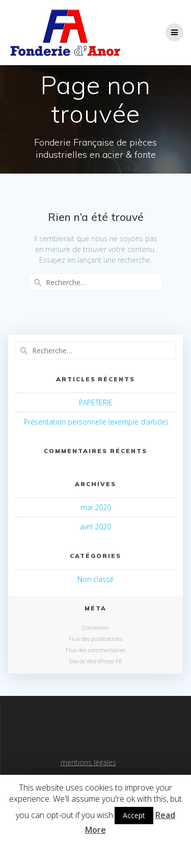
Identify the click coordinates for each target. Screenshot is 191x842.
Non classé (95, 579)
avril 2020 (95, 526)
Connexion (95, 627)
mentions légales (88, 762)
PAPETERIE (96, 402)
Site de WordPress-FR (95, 661)
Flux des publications (95, 638)
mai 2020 (95, 507)
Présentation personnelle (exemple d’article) (96, 422)
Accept (134, 815)
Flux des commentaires (95, 650)
